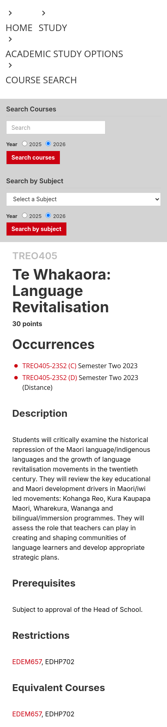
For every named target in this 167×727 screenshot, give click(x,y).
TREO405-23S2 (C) (49, 365)
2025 (35, 144)
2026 (59, 144)
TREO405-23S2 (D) (49, 377)
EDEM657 (27, 662)
